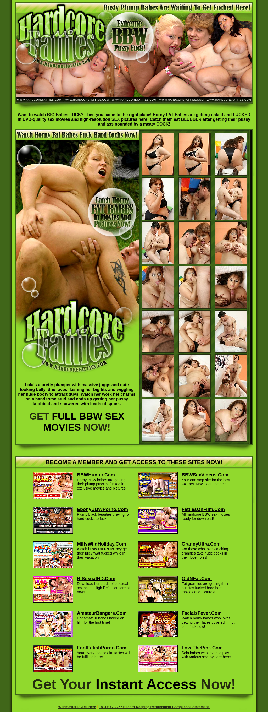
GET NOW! (76, 422)
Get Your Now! (134, 684)
